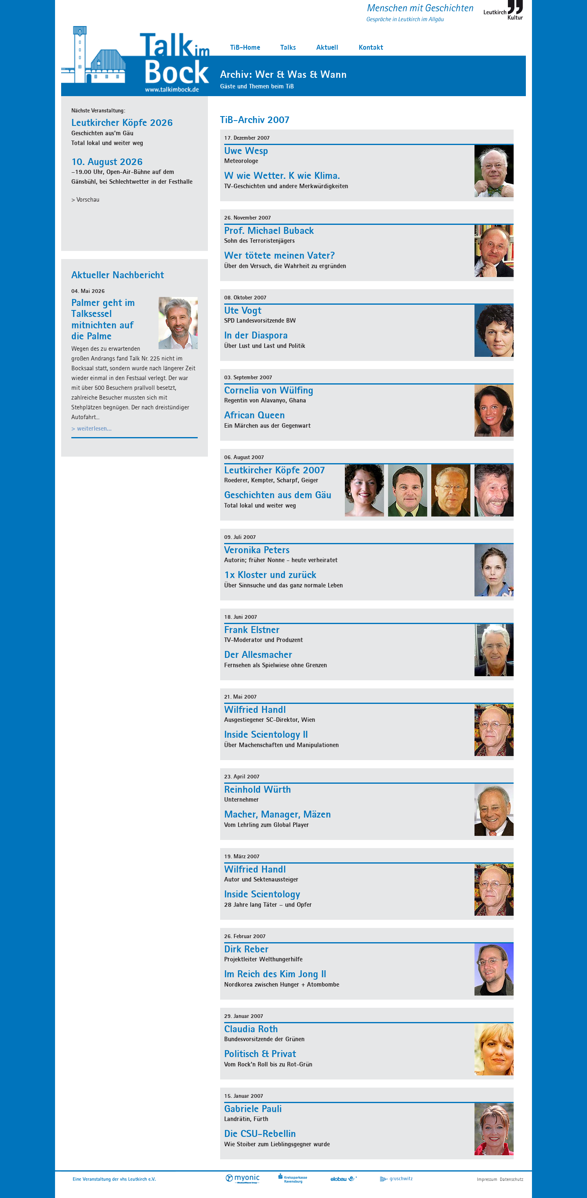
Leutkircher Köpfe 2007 (274, 469)
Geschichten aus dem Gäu (277, 494)
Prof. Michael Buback (269, 230)
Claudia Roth (251, 1028)
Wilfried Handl (255, 709)
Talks (288, 47)
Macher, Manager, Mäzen (277, 813)
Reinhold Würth (257, 789)
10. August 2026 (107, 161)
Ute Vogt (242, 310)
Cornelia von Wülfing (268, 389)
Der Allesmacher (258, 654)
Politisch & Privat (260, 1053)
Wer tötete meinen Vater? (279, 255)
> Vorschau (85, 199)
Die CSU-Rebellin (260, 1133)
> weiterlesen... (91, 428)
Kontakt (371, 47)
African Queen (254, 414)
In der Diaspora (256, 334)
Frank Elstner (252, 629)
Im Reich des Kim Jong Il (275, 973)
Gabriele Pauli (253, 1108)
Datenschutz (511, 1179)
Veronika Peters (256, 549)
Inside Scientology (262, 893)
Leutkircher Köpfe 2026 (122, 122)
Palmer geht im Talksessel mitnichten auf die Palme (103, 319)
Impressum (487, 1179)
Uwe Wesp (246, 150)
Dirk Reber (246, 948)
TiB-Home (245, 47)
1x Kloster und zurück (270, 574)
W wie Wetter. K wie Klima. (282, 175)
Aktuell (327, 47)
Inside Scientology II (266, 734)
